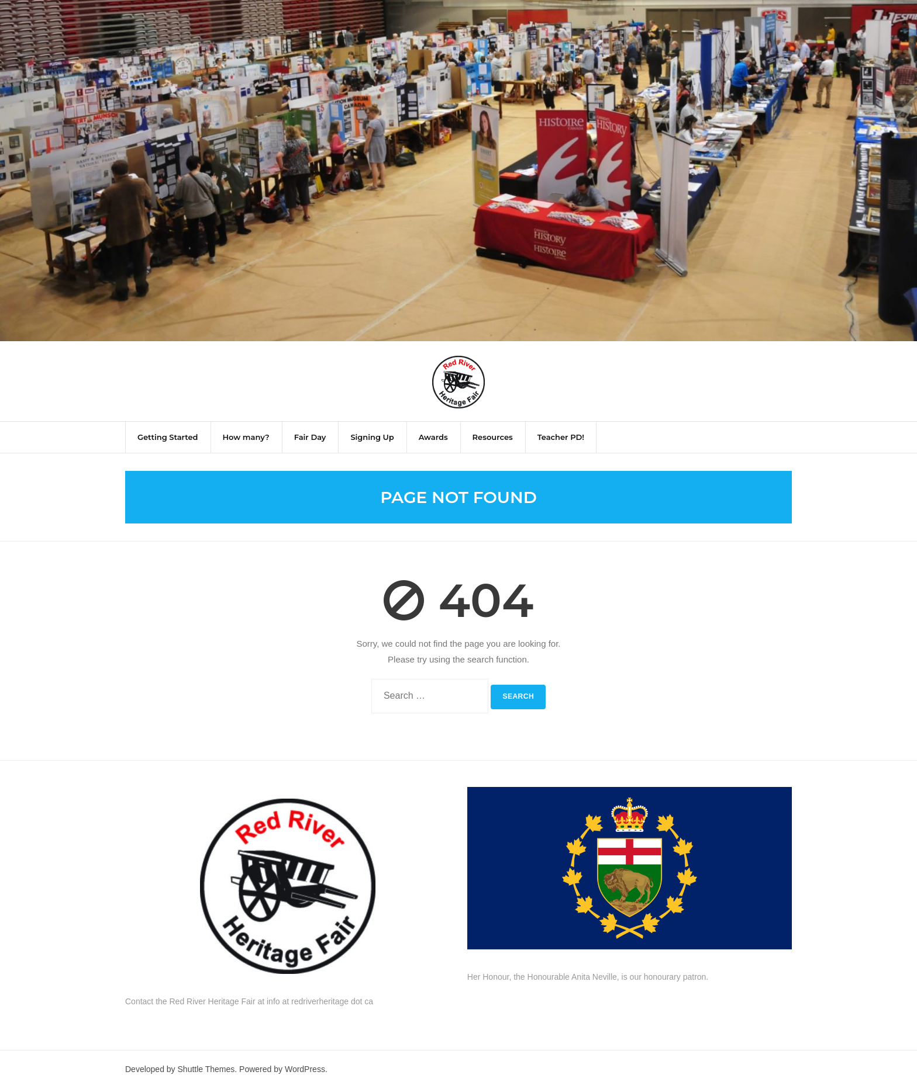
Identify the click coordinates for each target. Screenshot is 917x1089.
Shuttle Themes (206, 1069)
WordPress (305, 1069)
